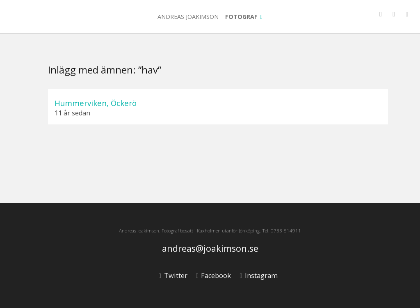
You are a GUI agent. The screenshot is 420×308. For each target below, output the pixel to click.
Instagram (258, 275)
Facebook (213, 275)
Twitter (173, 275)
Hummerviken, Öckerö (96, 103)
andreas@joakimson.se (210, 248)
